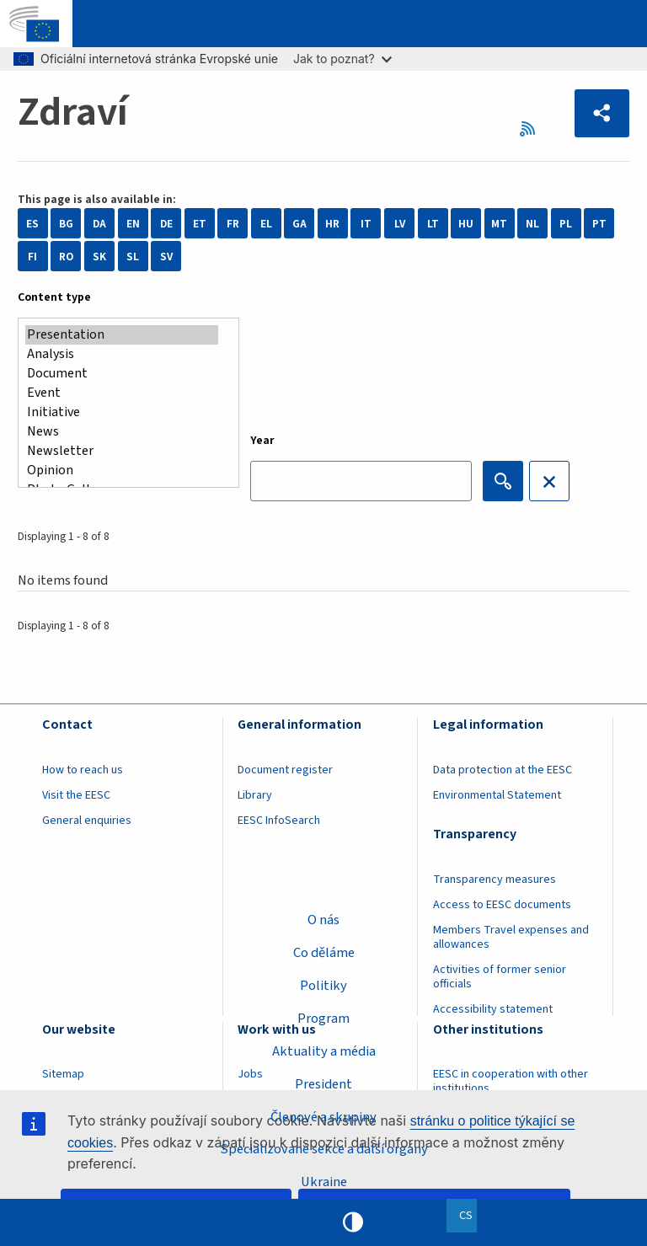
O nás (323, 920)
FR (233, 224)
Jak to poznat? (342, 58)
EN (133, 224)
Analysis (121, 354)
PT (599, 224)
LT (433, 224)
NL (532, 224)
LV (399, 224)
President (323, 1084)
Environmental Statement (497, 795)
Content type (54, 297)
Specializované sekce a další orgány (324, 1149)
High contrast (353, 1222)
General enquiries (86, 820)
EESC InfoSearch (279, 820)
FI (32, 257)
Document (121, 373)
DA (99, 224)
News (121, 431)
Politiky (323, 986)
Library (255, 795)
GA (299, 224)
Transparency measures (494, 879)
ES (32, 224)
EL (266, 224)
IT (366, 224)
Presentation (121, 335)
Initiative (121, 412)
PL (565, 224)
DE (166, 224)
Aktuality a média (324, 1051)
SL (132, 257)
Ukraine (324, 1182)
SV (166, 257)
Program (323, 1018)
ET (199, 224)
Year (262, 440)
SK (99, 257)
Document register (285, 770)
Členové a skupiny (323, 1116)
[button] (602, 113)
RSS (533, 128)
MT (499, 224)
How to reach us (82, 770)
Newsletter (121, 451)
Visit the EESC (76, 795)
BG (66, 224)
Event (121, 393)
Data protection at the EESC (502, 770)
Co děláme (324, 953)
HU (465, 224)
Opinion (121, 470)
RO (66, 257)
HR (332, 224)
